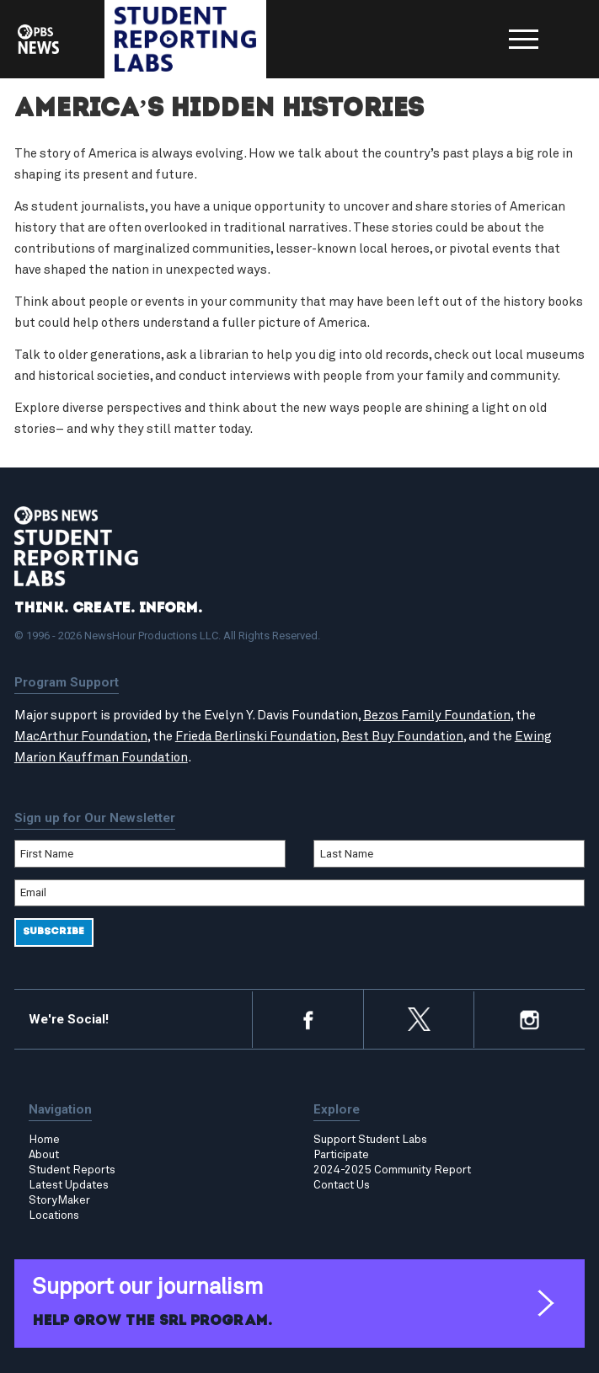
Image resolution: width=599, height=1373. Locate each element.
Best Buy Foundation (402, 736)
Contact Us (341, 1185)
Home (44, 1140)
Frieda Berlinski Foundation (255, 736)
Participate (341, 1155)
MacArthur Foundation (80, 736)
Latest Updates (69, 1185)
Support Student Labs (370, 1140)
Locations (54, 1215)
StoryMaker (59, 1200)
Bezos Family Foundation (437, 715)
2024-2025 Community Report (392, 1170)
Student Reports (72, 1170)
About (44, 1155)
